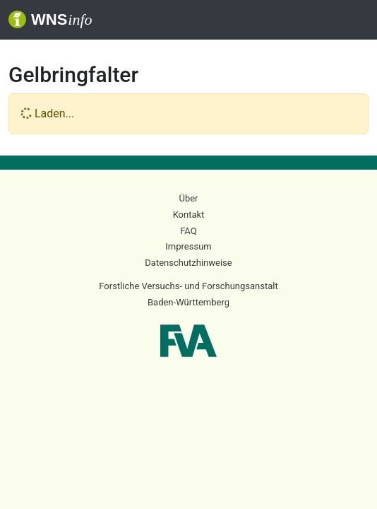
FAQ (188, 231)
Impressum (188, 246)
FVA (188, 340)
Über (188, 198)
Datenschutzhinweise (188, 262)
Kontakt (189, 214)
